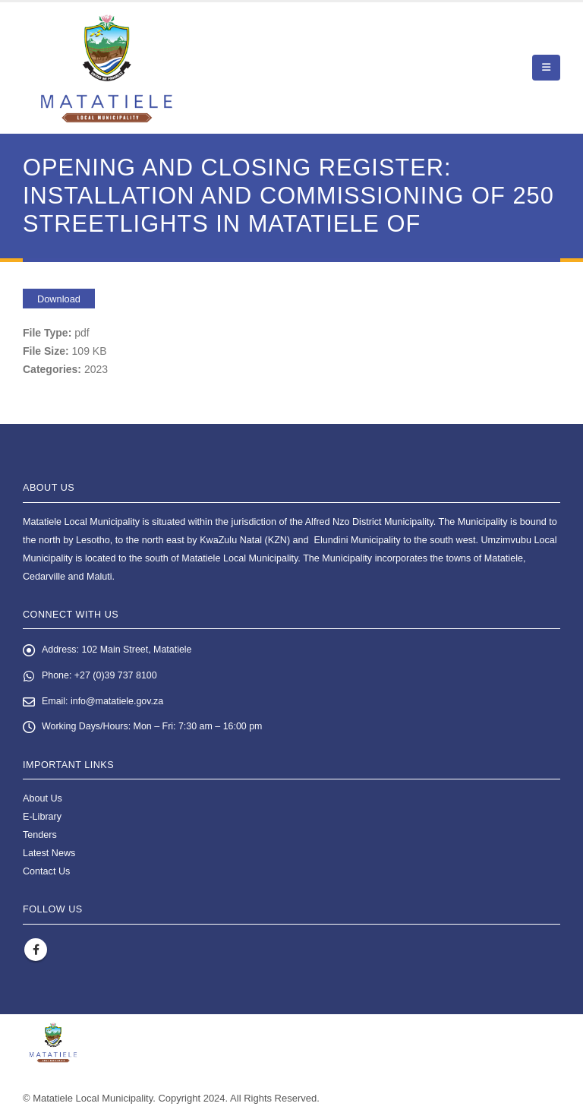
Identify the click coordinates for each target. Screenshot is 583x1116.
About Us (42, 800)
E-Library (42, 818)
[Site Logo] (107, 68)
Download (58, 299)
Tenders (40, 836)
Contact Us (46, 873)
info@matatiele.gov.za (118, 702)
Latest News (49, 854)
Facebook (35, 951)
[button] (546, 68)
